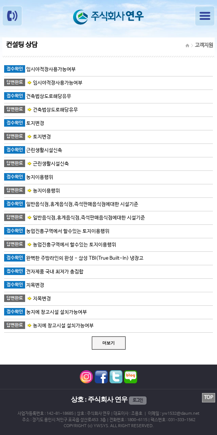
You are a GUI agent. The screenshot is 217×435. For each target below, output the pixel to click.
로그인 (138, 400)
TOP (208, 398)
